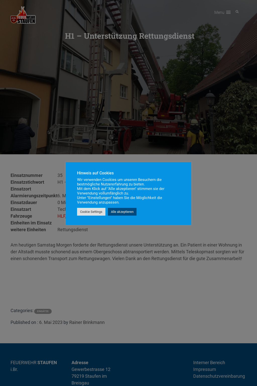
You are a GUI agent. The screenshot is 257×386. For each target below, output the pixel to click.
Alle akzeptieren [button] (122, 212)
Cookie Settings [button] (91, 212)
